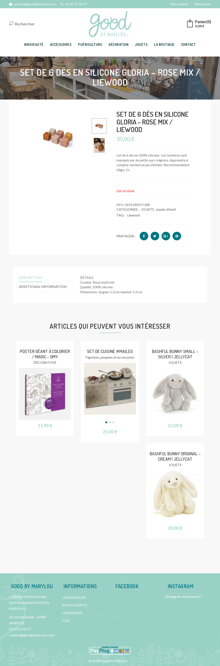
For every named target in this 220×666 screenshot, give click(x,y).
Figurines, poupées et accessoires (110, 357)
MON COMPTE (75, 605)
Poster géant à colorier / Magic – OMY (45, 353)
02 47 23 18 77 (74, 4)
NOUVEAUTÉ (34, 44)
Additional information (43, 286)
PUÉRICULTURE (90, 44)
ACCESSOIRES (61, 44)
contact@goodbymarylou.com (33, 4)
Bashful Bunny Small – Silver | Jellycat (175, 353)
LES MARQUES (74, 597)
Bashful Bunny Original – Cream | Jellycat (175, 456)
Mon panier (203, 4)
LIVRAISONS (72, 613)
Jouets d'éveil (166, 209)
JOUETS (141, 44)
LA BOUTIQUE (164, 44)
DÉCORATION (118, 44)
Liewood (133, 215)
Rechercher (22, 23)
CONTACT (188, 44)
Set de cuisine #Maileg (110, 351)
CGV (66, 620)
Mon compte (179, 4)
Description (30, 277)
